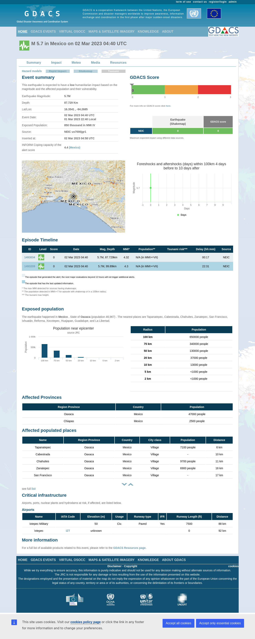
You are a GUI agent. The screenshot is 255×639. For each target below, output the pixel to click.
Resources (118, 62)
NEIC (141, 131)
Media (95, 62)
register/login (218, 1)
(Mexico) (74, 147)
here (168, 106)
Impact (56, 62)
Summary (33, 62)
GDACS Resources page (129, 547)
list (33, 488)
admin (233, 1)
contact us (200, 1)
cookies (233, 566)
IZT (68, 530)
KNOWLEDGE (148, 31)
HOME (22, 31)
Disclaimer (114, 566)
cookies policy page (85, 622)
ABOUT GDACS (174, 560)
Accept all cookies (178, 623)
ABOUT (167, 31)
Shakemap (85, 71)
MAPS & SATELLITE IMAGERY (111, 31)
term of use (183, 1)
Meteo (76, 62)
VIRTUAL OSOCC (72, 31)
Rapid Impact (57, 71)
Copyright (130, 566)
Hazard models (32, 71)
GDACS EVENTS (43, 31)
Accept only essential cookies (220, 623)
